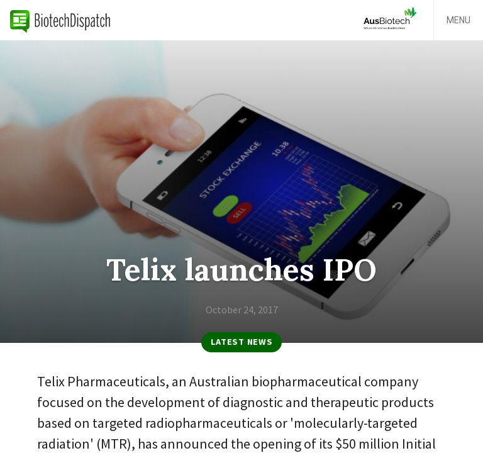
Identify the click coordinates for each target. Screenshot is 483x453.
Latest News (242, 341)
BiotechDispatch (60, 20)
